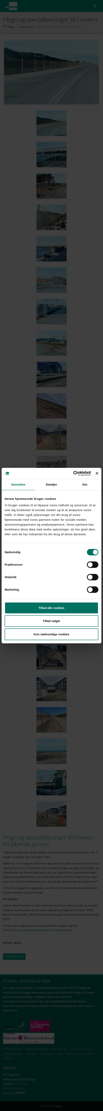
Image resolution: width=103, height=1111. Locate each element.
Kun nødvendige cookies (51, 634)
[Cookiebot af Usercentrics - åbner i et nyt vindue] (73, 473)
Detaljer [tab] (51, 484)
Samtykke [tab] (18, 484)
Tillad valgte (51, 621)
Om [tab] (84, 484)
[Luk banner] (97, 473)
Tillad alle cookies (51, 608)
